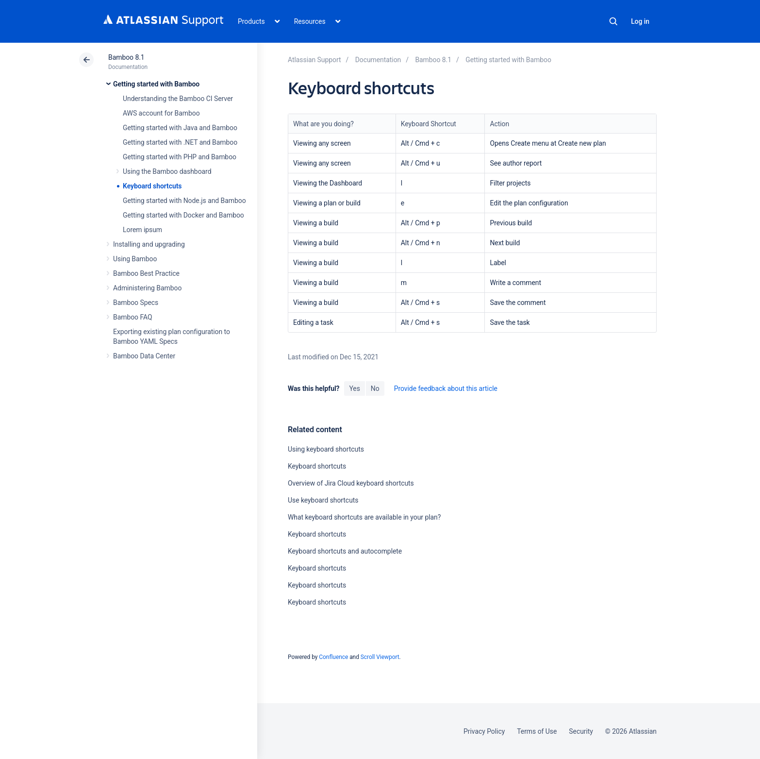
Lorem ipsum (142, 230)
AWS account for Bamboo (161, 113)
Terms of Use (537, 731)
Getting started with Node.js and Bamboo (184, 200)
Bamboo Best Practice (146, 273)
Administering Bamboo (147, 288)
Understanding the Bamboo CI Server (178, 98)
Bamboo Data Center (144, 356)
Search (613, 21)
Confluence (333, 657)
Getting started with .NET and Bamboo (180, 142)
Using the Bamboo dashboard (167, 171)
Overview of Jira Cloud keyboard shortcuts (351, 483)
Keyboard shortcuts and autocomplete (345, 551)
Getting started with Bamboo (156, 84)
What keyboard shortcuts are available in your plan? (364, 517)
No (375, 388)
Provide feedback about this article (445, 388)
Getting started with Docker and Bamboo (183, 215)
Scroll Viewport (380, 657)
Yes (354, 388)
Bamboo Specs (135, 302)
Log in (640, 21)
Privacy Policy (484, 731)
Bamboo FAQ (132, 317)
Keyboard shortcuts (152, 186)
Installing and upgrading (149, 244)
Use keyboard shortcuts (323, 500)
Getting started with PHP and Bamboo (179, 157)
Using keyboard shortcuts (326, 449)
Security (581, 731)
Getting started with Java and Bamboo (180, 128)
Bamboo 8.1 (126, 57)
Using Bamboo (135, 259)
